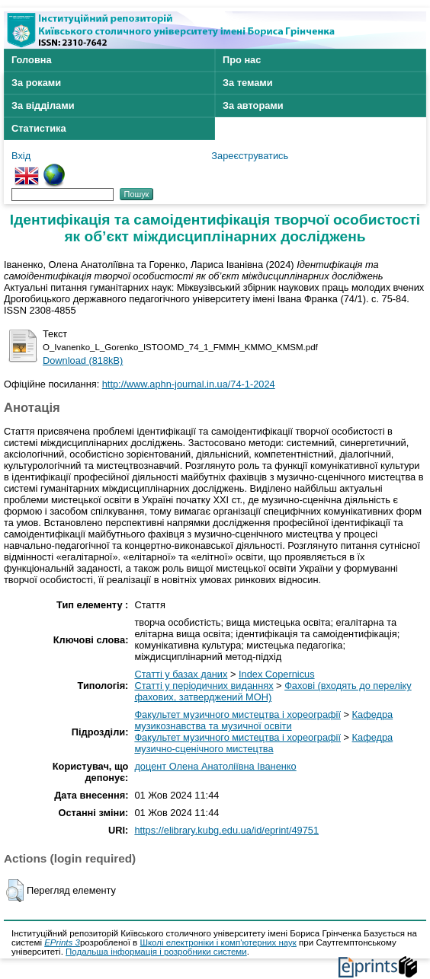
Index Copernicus (277, 674)
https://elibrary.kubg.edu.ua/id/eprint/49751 (226, 830)
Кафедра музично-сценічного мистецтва (263, 743)
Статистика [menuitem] (38, 128)
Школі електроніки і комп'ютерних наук (218, 942)
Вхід (20, 155)
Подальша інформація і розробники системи (156, 951)
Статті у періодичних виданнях (203, 685)
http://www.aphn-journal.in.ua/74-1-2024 (188, 384)
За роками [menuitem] (36, 82)
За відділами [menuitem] (43, 105)
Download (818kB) (83, 360)
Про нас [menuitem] (242, 59)
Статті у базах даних (180, 674)
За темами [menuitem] (248, 82)
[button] (15, 890)
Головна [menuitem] (31, 59)
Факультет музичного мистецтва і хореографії (237, 714)
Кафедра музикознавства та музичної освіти (263, 720)
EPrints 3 (62, 942)
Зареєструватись (249, 155)
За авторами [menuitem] (253, 105)
